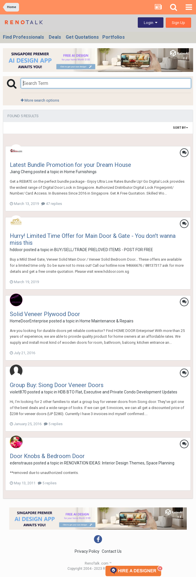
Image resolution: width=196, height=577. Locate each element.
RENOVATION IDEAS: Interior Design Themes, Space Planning (119, 463)
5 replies (53, 424)
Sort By (180, 127)
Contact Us (112, 551)
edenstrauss (21, 463)
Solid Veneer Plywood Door (45, 314)
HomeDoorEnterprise (29, 321)
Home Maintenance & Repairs (106, 321)
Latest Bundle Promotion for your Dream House (70, 164)
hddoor (16, 249)
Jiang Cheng (21, 171)
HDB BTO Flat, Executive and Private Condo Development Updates (117, 392)
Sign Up (178, 22)
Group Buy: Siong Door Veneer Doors (56, 385)
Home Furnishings (80, 171)
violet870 (18, 392)
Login (150, 22)
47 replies (51, 203)
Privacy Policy (87, 551)
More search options (40, 100)
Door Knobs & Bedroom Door (47, 456)
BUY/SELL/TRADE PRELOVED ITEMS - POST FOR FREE (103, 249)
